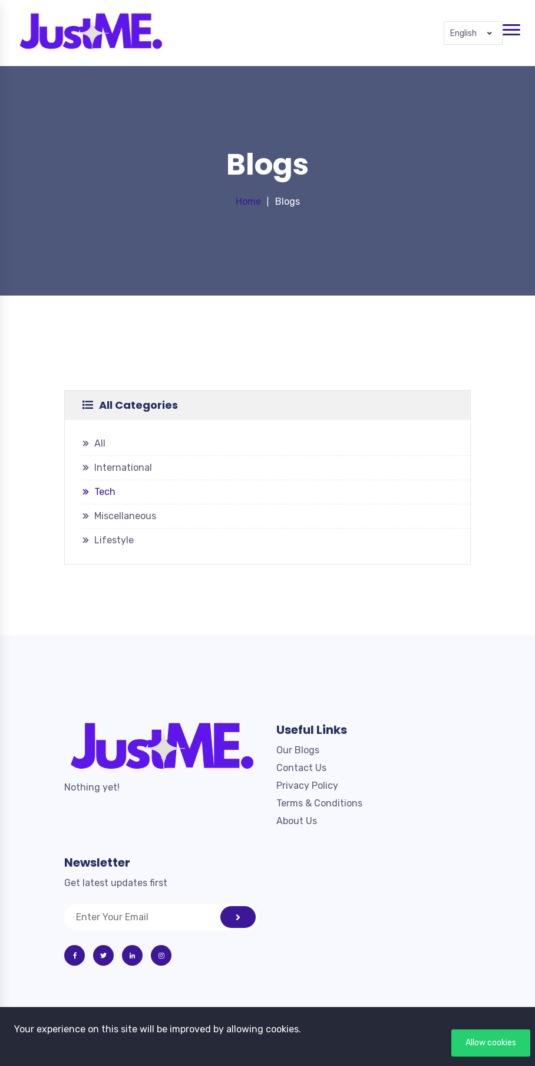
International (123, 467)
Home (248, 201)
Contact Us (301, 767)
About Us (296, 820)
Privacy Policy (307, 785)
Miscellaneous (125, 515)
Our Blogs (297, 750)
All (99, 443)
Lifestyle (114, 540)
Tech (104, 491)
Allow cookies (490, 1043)
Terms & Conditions (319, 803)
